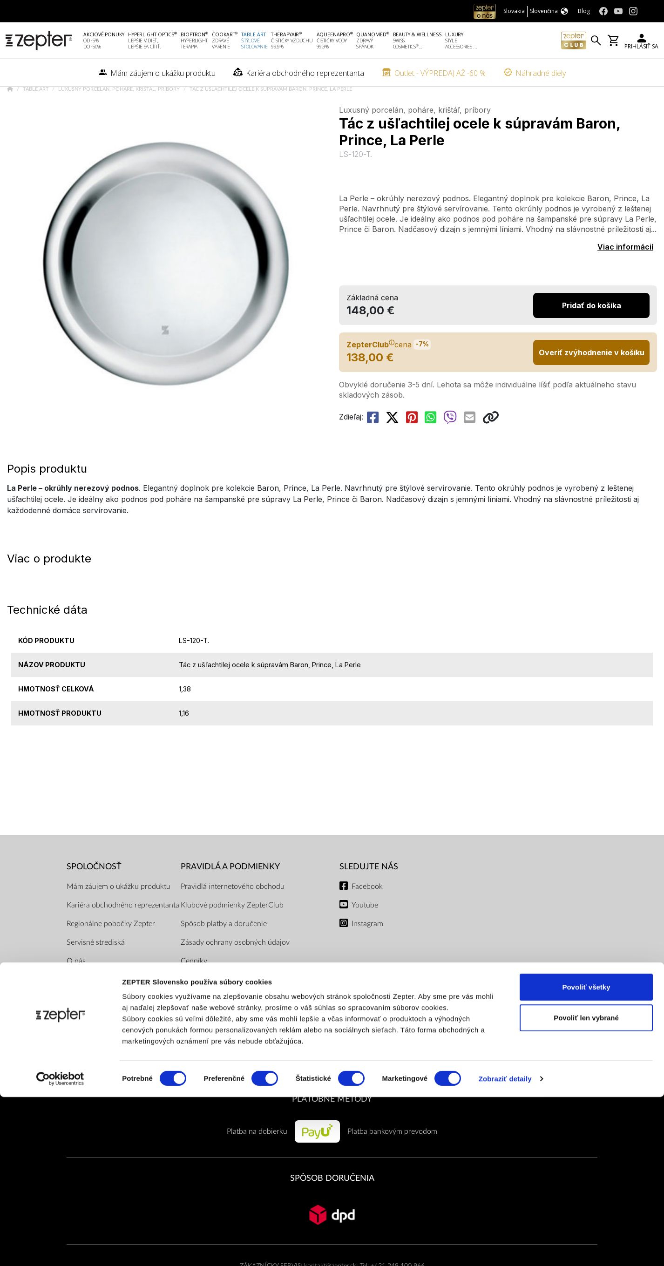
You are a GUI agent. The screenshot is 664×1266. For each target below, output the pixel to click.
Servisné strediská (96, 969)
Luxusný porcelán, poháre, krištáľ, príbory (119, 116)
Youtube (365, 931)
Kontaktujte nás (91, 1025)
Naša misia (84, 1006)
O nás (76, 987)
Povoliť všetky (586, 1156)
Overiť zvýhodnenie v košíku (591, 379)
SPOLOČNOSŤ (94, 894)
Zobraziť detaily (505, 1248)
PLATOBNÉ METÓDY (332, 1126)
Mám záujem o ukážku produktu (118, 913)
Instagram (367, 950)
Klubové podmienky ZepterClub (232, 931)
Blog (74, 1062)
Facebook (367, 913)
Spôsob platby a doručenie (224, 950)
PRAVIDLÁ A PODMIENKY (230, 894)
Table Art (36, 116)
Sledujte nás (368, 894)
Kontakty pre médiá (98, 1043)
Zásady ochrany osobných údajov (235, 969)
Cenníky (194, 987)
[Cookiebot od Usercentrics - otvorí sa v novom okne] (60, 1248)
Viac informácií (625, 273)
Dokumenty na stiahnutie (221, 1006)
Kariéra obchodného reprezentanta (123, 931)
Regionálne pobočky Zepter (111, 950)
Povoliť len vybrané (586, 1187)
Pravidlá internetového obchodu (233, 913)
